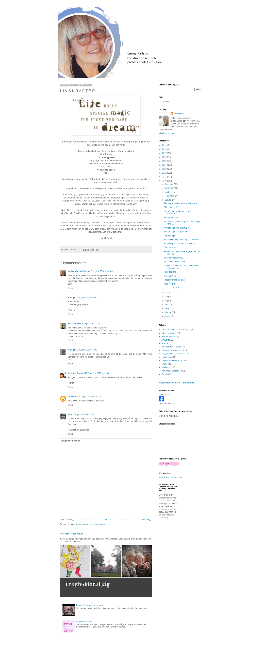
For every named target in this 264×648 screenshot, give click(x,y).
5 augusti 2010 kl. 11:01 (84, 414)
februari (168, 312)
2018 (164, 149)
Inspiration (166, 357)
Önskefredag (170, 247)
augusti (168, 200)
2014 (164, 165)
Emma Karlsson (165, 395)
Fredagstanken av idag (174, 280)
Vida (70, 414)
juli (166, 292)
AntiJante (165, 340)
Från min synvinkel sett (171, 350)
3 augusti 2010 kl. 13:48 (98, 373)
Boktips (164, 343)
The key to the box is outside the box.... (181, 203)
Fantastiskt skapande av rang (89, 605)
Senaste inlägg (67, 519)
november (169, 188)
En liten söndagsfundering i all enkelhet (181, 239)
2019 (164, 145)
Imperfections (170, 272)
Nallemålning (170, 276)
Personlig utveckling (170, 371)
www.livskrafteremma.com (170, 477)
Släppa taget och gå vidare (176, 232)
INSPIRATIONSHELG (71, 533)
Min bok (165, 364)
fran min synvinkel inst (171, 347)
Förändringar (170, 236)
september (169, 196)
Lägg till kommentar (70, 441)
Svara (70, 288)
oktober (168, 192)
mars (167, 308)
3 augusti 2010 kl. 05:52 (92, 323)
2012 (164, 173)
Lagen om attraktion (85, 621)
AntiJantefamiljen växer (174, 262)
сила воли (73, 396)
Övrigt (164, 374)
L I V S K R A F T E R (173, 288)
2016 (164, 157)
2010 (164, 181)
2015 (164, 161)
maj (166, 300)
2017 (164, 153)
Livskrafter (179, 114)
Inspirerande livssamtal (171, 360)
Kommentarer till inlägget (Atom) (90, 524)
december (169, 184)
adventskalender (168, 333)
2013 (164, 169)
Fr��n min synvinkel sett (173, 354)
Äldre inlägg (145, 519)
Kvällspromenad (171, 217)
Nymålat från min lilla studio (176, 228)
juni (166, 296)
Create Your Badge (167, 404)
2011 (164, 177)
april (166, 304)
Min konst (165, 367)
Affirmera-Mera (168, 336)
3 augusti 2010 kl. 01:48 (101, 271)
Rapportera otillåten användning (177, 382)
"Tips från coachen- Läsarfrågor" (175, 329)
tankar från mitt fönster (79, 271)
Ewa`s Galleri (74, 323)
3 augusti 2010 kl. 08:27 (87, 350)
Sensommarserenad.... (174, 258)
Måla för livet (169, 284)
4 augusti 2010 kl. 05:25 (90, 396)
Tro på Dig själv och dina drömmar (179, 243)
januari (167, 316)
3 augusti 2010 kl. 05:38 (87, 297)
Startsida (107, 519)
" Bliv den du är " (171, 207)
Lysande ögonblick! (77, 373)
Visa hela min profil (167, 133)
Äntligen (72, 350)
